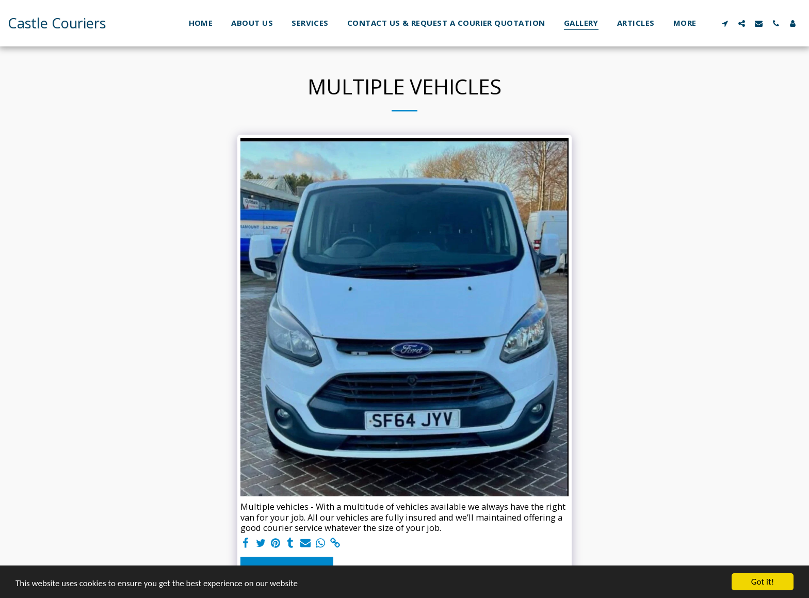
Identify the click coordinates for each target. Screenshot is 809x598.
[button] (725, 23)
